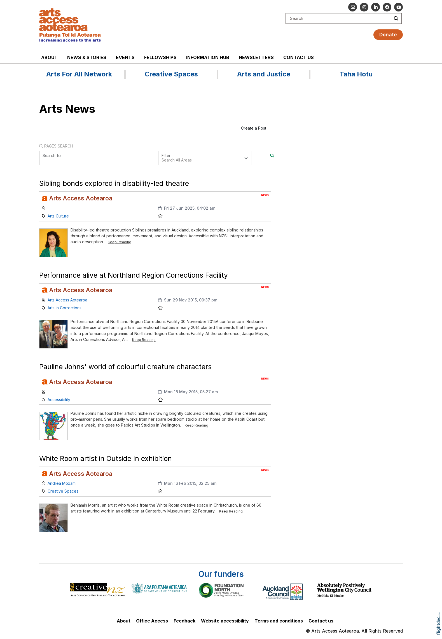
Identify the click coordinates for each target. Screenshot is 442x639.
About (49, 57)
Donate (388, 35)
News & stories (86, 57)
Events (125, 57)
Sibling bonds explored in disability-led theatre (114, 183)
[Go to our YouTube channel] (398, 7)
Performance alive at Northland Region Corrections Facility (133, 275)
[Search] (272, 155)
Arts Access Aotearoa (67, 300)
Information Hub (207, 57)
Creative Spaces (63, 491)
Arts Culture (58, 216)
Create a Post (253, 128)
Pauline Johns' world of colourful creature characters (125, 366)
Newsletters (256, 57)
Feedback (184, 621)
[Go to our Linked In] (375, 7)
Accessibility (59, 399)
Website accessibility (225, 621)
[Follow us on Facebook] (387, 7)
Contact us (298, 57)
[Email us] (352, 7)
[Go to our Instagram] (364, 7)
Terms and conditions (278, 621)
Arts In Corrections (64, 307)
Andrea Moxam (62, 483)
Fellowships (160, 57)
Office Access (152, 621)
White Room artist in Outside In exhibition (105, 458)
